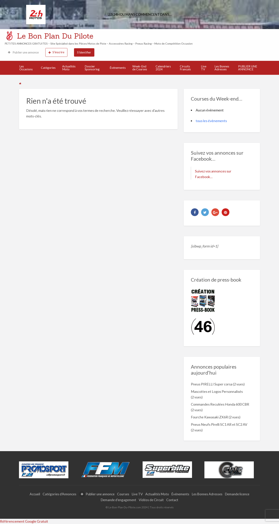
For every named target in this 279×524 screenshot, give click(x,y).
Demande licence (237, 494)
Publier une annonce (23, 52)
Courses (123, 494)
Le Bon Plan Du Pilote (55, 36)
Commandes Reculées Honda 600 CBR (220, 404)
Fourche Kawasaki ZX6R (209, 417)
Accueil (35, 494)
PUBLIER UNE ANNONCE (247, 68)
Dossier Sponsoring (92, 68)
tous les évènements (211, 121)
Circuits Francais (185, 68)
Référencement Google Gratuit (24, 521)
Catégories (48, 67)
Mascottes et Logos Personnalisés (217, 391)
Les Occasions (26, 68)
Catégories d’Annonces (59, 494)
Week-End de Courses (139, 68)
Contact (172, 500)
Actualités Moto (69, 68)
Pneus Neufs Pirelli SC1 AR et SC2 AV (219, 424)
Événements (118, 67)
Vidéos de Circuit (151, 500)
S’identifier (84, 52)
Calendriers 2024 (163, 68)
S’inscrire (56, 52)
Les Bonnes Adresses (221, 68)
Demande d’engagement (118, 500)
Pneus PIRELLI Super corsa (211, 384)
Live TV (203, 68)
